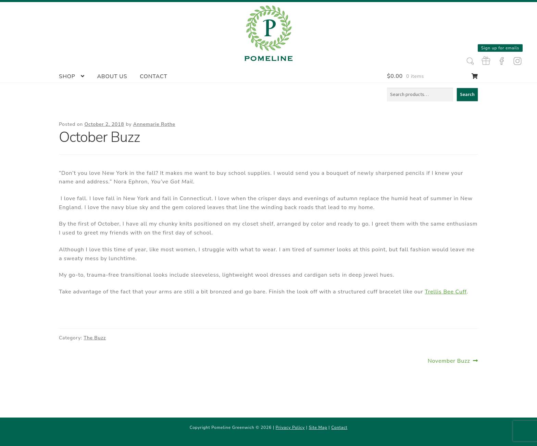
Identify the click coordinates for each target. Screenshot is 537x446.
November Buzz (449, 361)
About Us (112, 76)
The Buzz (95, 338)
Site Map (318, 427)
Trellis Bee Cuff (446, 292)
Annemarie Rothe (154, 124)
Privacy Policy (290, 427)
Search (467, 94)
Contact (153, 76)
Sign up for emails (500, 48)
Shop (67, 76)
